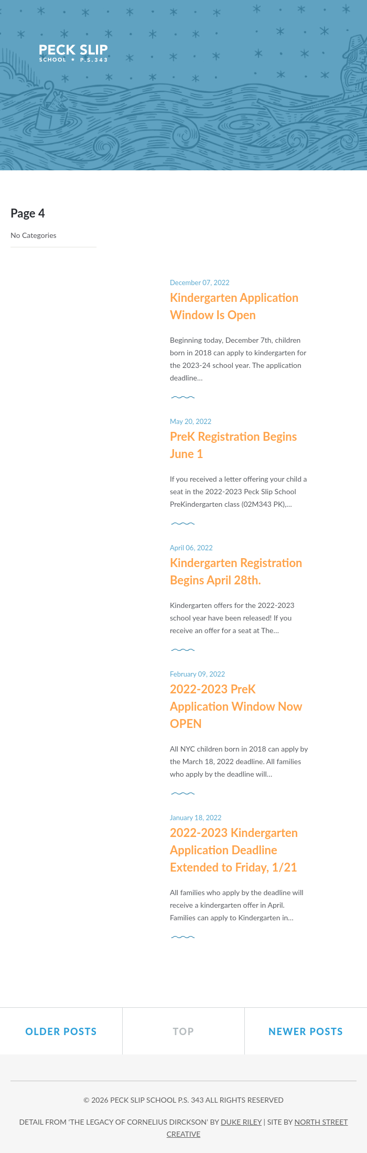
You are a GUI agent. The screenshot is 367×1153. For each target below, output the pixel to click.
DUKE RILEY (241, 1121)
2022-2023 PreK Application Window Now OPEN (236, 706)
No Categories (33, 235)
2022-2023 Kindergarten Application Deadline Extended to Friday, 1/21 (234, 849)
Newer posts (305, 1031)
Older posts (61, 1031)
